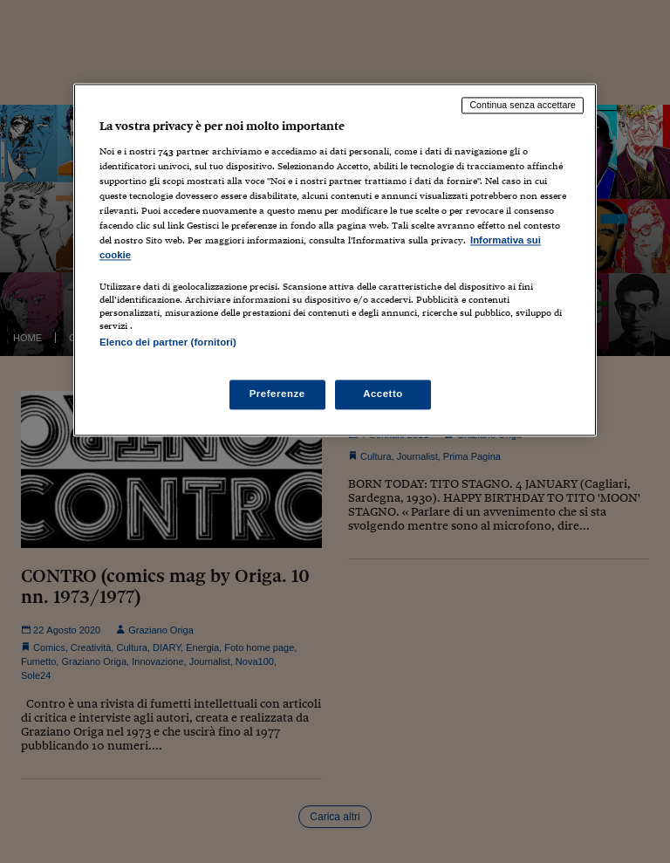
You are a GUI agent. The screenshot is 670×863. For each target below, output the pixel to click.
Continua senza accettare (522, 105)
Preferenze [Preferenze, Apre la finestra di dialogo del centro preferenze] (277, 393)
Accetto (383, 393)
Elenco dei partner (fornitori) (167, 343)
